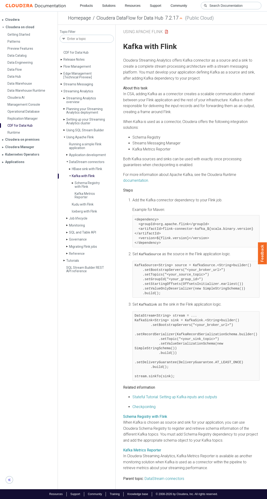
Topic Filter (68, 32)
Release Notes (74, 59)
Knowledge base (137, 494)
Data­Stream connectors (86, 162)
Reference (77, 253)
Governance (78, 239)
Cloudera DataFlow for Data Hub (130, 18)
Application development (87, 155)
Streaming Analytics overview (81, 100)
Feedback (262, 253)
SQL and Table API (82, 232)
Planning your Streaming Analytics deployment (84, 110)
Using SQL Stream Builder (85, 130)
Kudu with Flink (83, 204)
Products (86, 5)
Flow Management (77, 66)
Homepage (79, 18)
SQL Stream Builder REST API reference (85, 269)
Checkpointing (144, 406)
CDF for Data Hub (76, 52)
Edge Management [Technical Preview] (77, 75)
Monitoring (77, 225)
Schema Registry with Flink (87, 184)
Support (155, 5)
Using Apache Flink (80, 137)
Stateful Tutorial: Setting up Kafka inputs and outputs (174, 396)
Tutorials (72, 260)
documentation (135, 180)
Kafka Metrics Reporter (85, 195)
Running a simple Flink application (85, 146)
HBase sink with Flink (87, 169)
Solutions (109, 5)
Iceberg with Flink (84, 211)
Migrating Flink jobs (83, 246)
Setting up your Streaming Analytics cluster (85, 121)
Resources (133, 5)
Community (179, 5)
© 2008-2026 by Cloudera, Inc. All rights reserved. (187, 494)
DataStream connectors (164, 478)
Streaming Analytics (78, 91)
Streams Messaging (78, 84)
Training (115, 494)
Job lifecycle (78, 218)
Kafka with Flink (83, 176)
